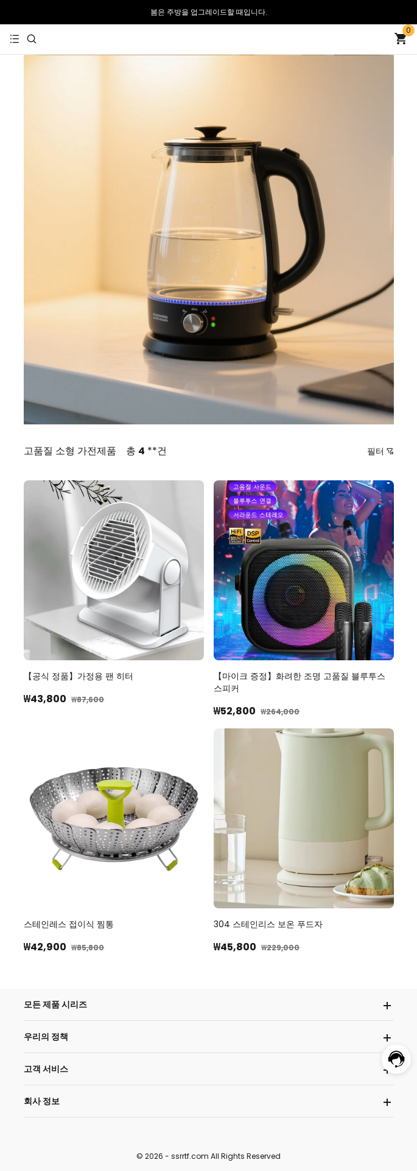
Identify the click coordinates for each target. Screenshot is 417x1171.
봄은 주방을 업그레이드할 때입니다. (208, 12)
